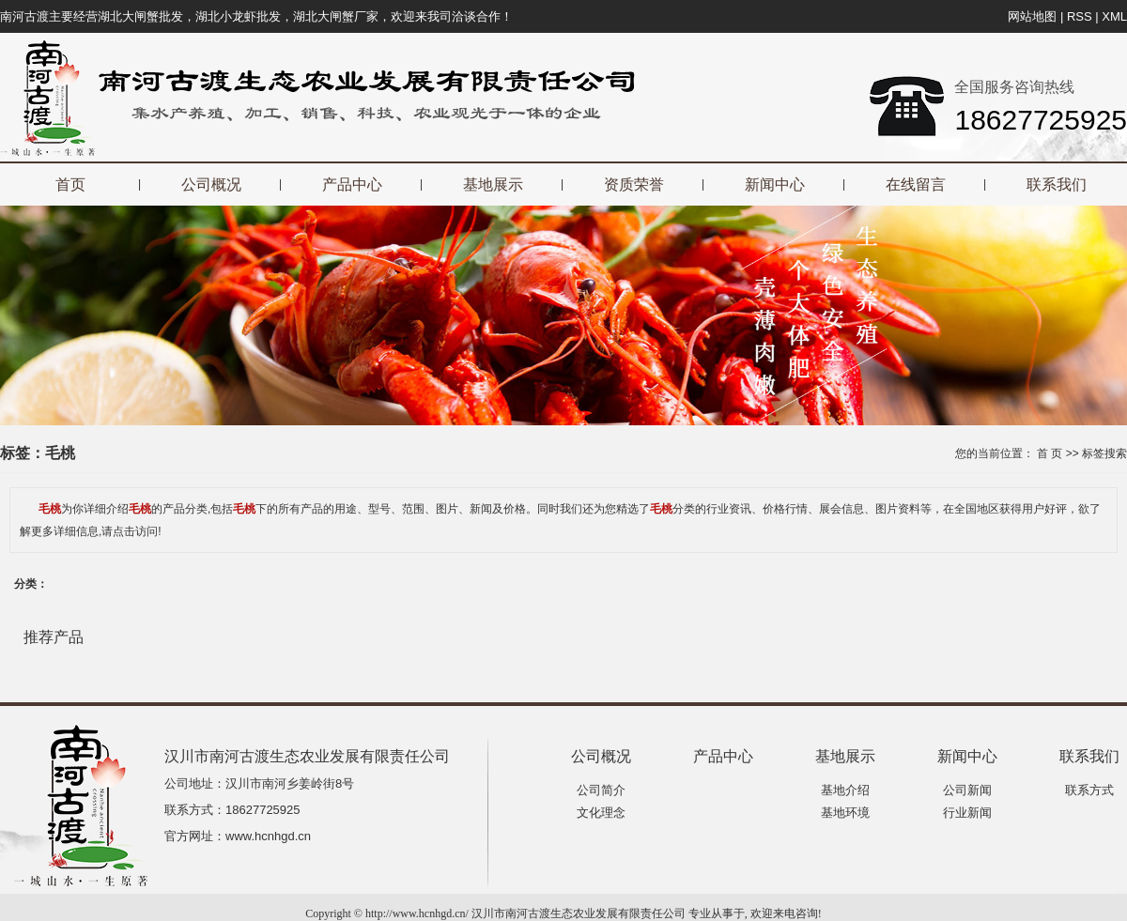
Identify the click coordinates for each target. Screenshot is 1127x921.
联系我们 (1057, 184)
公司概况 (211, 184)
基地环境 (845, 813)
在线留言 (916, 184)
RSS (1079, 16)
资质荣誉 (634, 184)
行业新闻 (967, 813)
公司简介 (601, 790)
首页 (70, 184)
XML (1114, 16)
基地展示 (493, 184)
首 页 (1049, 453)
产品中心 (352, 184)
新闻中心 (775, 184)
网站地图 (1032, 16)
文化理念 (601, 813)
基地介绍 (845, 790)
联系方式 (1089, 790)
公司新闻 (967, 790)
